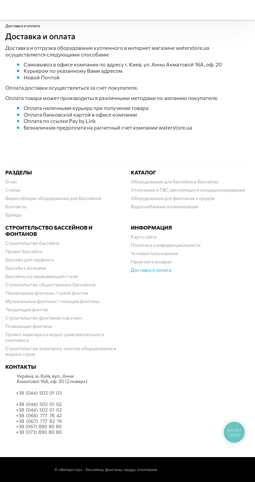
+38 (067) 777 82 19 (39, 421)
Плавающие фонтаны (28, 326)
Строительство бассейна (32, 243)
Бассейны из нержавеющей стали (41, 276)
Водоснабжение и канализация (164, 206)
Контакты (15, 206)
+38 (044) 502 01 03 (39, 393)
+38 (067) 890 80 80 (39, 426)
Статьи (12, 190)
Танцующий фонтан (26, 309)
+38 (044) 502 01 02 (39, 404)
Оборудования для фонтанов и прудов (172, 198)
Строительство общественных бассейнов (50, 284)
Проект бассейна (23, 251)
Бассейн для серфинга (29, 259)
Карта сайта (143, 237)
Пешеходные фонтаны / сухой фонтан (46, 293)
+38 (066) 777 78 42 (39, 415)
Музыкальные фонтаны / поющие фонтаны (52, 301)
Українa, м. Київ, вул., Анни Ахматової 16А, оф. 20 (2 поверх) (52, 378)
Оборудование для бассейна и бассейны (174, 181)
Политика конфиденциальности (166, 245)
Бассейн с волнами (25, 268)
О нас (11, 181)
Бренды (13, 215)
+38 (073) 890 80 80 (39, 432)
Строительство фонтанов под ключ (43, 318)
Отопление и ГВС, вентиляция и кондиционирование (188, 190)
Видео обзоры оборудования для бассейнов (53, 198)
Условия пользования (154, 253)
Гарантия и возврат (151, 261)
